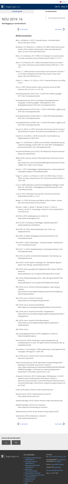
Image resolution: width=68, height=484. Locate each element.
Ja (6, 442)
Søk (56, 7)
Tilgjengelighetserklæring (32, 473)
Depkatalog (57, 467)
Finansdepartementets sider (57, 456)
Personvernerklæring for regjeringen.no (32, 466)
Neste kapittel (58, 29)
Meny (63, 7)
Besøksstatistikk (30, 479)
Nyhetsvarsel (29, 481)
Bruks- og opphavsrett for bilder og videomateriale (34, 476)
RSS (26, 483)
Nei (16, 442)
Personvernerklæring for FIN (54, 470)
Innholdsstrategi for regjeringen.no (31, 462)
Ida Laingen (57, 461)
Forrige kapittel (24, 29)
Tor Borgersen (62, 459)
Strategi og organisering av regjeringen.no (33, 458)
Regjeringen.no (12, 6)
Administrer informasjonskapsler (31, 470)
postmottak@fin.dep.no (57, 464)
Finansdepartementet (56, 18)
